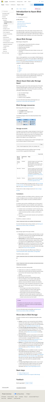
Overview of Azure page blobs (29, 247)
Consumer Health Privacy (33, 396)
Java (19, 67)
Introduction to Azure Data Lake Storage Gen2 (25, 101)
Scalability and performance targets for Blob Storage (29, 374)
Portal (32, 4)
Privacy (25, 396)
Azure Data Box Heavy (32, 355)
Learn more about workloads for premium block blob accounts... (35, 174)
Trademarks (9, 398)
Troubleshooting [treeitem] (6, 46)
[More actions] (43, 9)
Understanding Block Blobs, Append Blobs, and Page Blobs (28, 251)
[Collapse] (12, 9)
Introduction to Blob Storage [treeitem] (8, 22)
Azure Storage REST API (30, 60)
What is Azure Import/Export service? (32, 366)
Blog (16, 396)
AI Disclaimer (3, 396)
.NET (19, 65)
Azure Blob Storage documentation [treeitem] (5, 14)
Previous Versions (11, 396)
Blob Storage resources (21, 24)
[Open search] (39, 2)
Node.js (20, 68)
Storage (24, 8)
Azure (21, 8)
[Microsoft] (2, 1)
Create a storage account (24, 373)
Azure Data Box (24, 355)
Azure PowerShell (38, 60)
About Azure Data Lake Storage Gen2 (24, 23)
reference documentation (32, 331)
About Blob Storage (20, 21)
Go (19, 71)
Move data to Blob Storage (22, 26)
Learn (17, 8)
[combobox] (7, 11)
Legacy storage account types (27, 186)
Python (20, 70)
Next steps (19, 27)
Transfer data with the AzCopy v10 (33, 325)
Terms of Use (3, 398)
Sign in (42, 1)
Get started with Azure (39, 4)
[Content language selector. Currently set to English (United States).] (6, 394)
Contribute (21, 396)
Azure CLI (18, 61)
